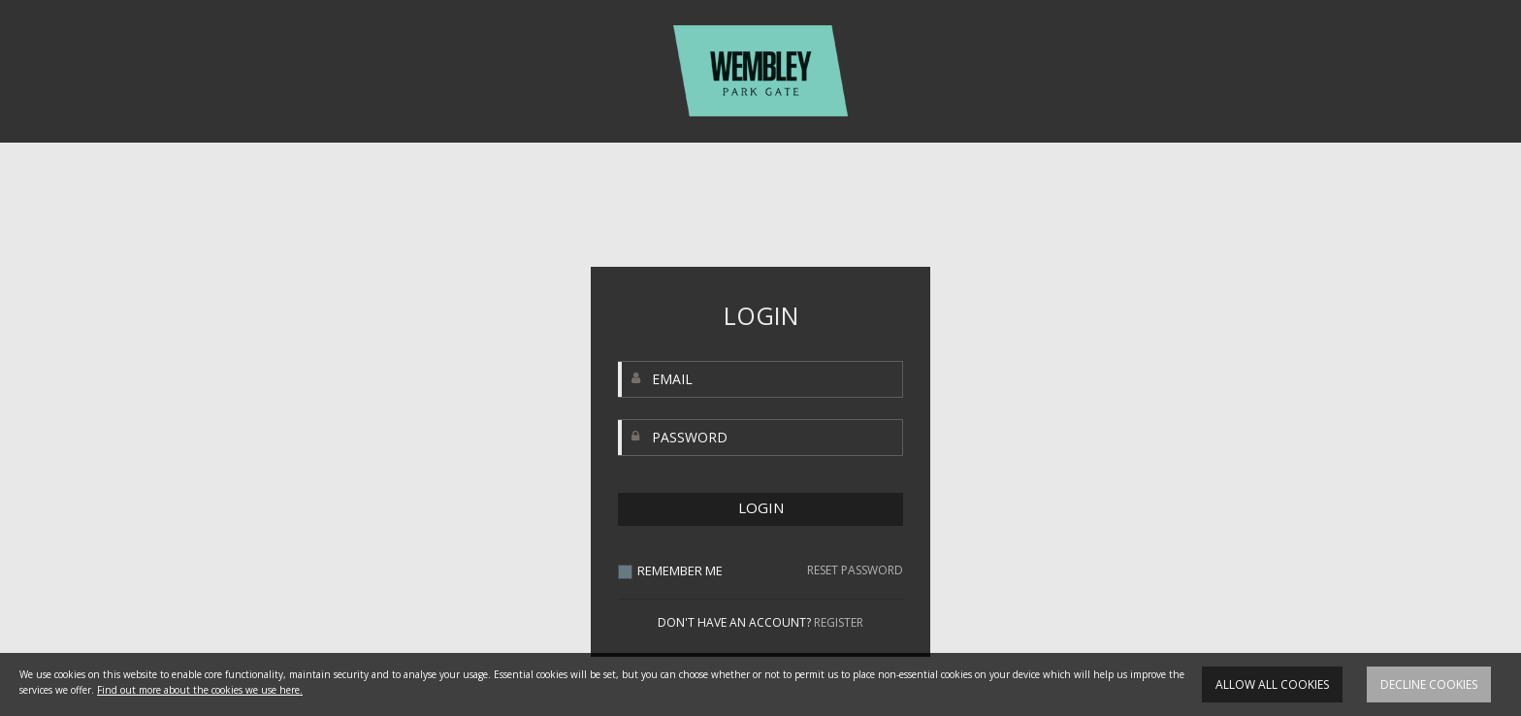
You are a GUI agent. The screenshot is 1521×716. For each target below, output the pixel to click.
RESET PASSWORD (855, 570)
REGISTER (838, 622)
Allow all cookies (1272, 684)
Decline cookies (1428, 684)
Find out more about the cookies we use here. (200, 690)
